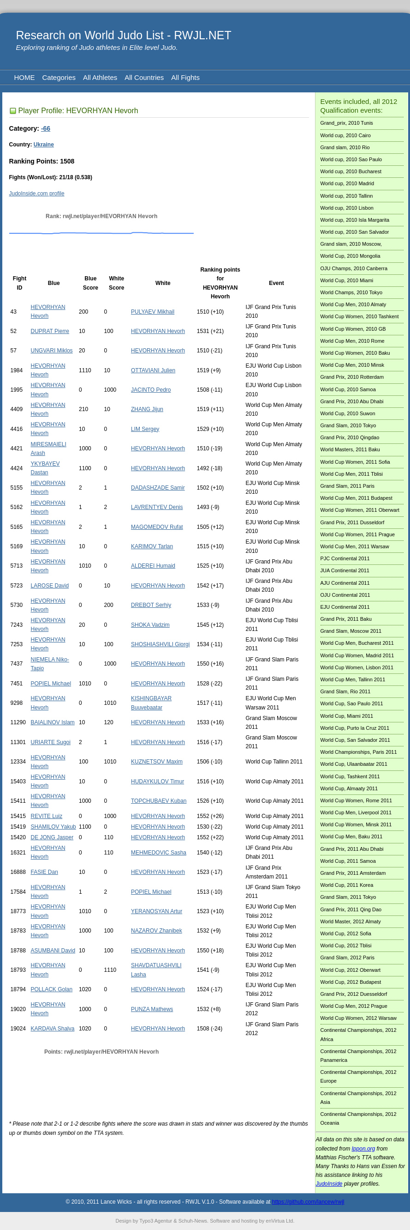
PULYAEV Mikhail (152, 312)
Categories (59, 77)
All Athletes (100, 77)
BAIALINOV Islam (52, 722)
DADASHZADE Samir (158, 488)
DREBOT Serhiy (151, 605)
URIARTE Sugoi (50, 742)
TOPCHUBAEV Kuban (159, 801)
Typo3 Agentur (155, 1221)
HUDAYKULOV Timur (157, 781)
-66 (45, 128)
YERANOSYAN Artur (156, 911)
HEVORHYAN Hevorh (158, 331)
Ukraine (44, 144)
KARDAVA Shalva (52, 1028)
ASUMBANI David (52, 950)
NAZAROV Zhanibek (156, 930)
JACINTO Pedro (151, 390)
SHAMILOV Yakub (53, 827)
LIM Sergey (145, 429)
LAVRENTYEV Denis (157, 507)
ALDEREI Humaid (153, 566)
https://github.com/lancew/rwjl (308, 1202)
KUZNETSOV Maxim (157, 761)
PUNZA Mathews (152, 1009)
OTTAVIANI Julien (153, 370)
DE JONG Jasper (51, 837)
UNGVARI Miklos (51, 350)
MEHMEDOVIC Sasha (158, 852)
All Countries (144, 77)
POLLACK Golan (51, 989)
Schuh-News (192, 1221)
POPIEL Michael (50, 683)
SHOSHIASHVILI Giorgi (160, 644)
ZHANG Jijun (147, 409)
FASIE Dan (44, 872)
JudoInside (329, 1184)
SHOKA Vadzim (150, 625)
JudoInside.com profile (37, 193)
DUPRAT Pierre (49, 331)
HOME (24, 77)
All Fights (185, 77)
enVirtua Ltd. (280, 1221)
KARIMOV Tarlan (152, 546)
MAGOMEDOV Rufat (157, 527)
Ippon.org (363, 1148)
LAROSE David (49, 585)
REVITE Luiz (46, 816)
